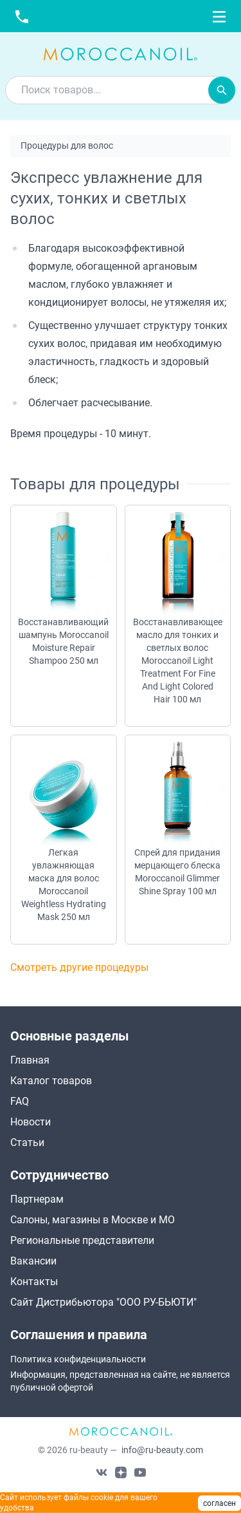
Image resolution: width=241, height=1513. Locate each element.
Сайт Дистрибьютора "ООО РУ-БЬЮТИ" (103, 1302)
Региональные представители (82, 1240)
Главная (29, 1060)
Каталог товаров (51, 1081)
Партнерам (37, 1199)
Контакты (34, 1281)
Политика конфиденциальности (78, 1359)
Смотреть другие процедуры (79, 967)
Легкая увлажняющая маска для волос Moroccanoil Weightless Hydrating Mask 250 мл (63, 884)
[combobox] (107, 90)
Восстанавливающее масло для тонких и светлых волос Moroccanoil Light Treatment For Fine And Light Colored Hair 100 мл (177, 660)
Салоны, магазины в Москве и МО (92, 1220)
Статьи (27, 1142)
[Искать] (221, 90)
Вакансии (33, 1261)
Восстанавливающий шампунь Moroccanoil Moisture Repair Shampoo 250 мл (63, 641)
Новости (30, 1122)
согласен (219, 1503)
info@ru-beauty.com (162, 1450)
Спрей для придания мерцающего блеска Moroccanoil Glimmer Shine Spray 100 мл (177, 871)
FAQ (19, 1101)
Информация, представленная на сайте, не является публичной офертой (120, 1381)
